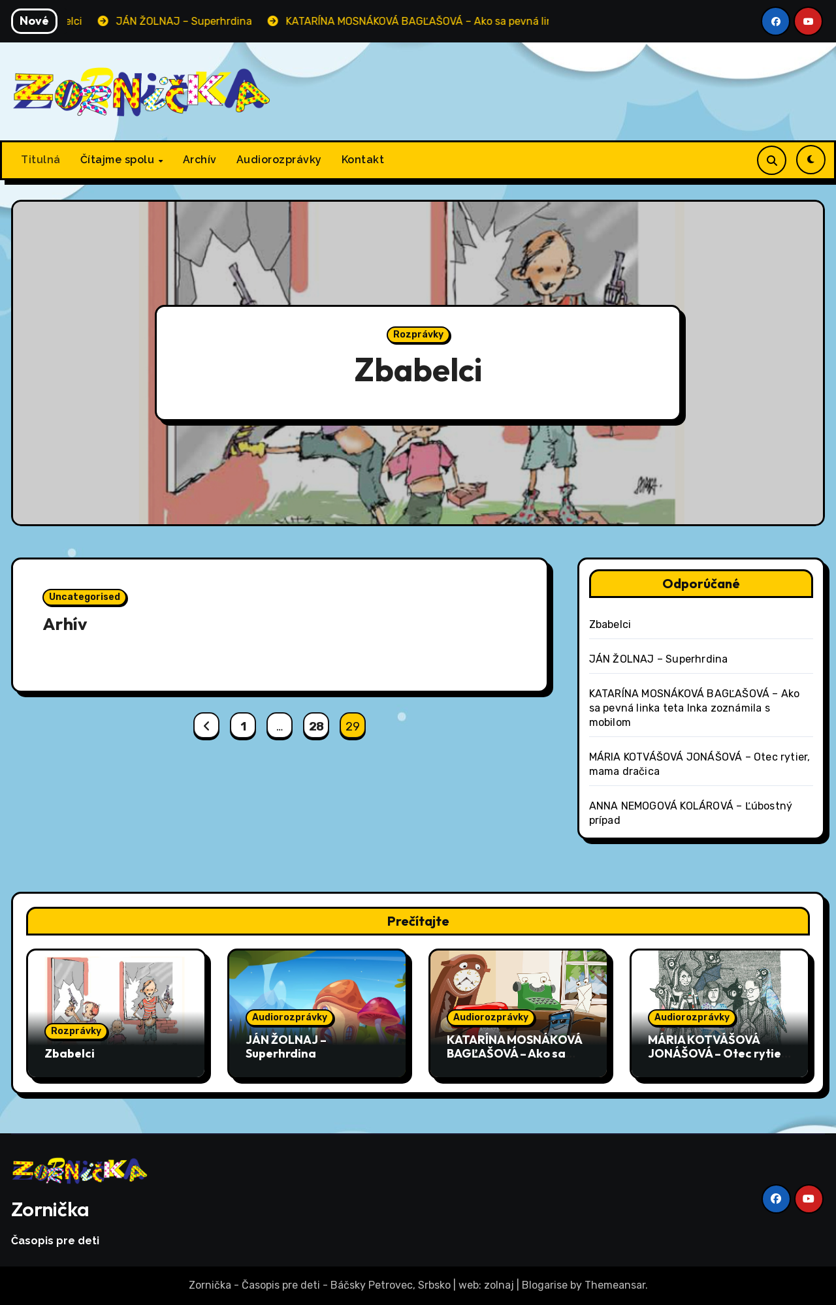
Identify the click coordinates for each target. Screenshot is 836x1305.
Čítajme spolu (118, 159)
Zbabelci (418, 369)
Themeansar (615, 1285)
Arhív (65, 623)
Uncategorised (84, 597)
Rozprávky (418, 335)
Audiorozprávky (279, 159)
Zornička (50, 1209)
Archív (200, 159)
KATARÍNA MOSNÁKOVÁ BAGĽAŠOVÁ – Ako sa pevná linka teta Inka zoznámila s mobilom (694, 708)
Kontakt (363, 159)
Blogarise (545, 1285)
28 (316, 726)
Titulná (41, 159)
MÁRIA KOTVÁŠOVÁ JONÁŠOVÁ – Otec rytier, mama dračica (718, 1053)
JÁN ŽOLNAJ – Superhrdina (658, 659)
